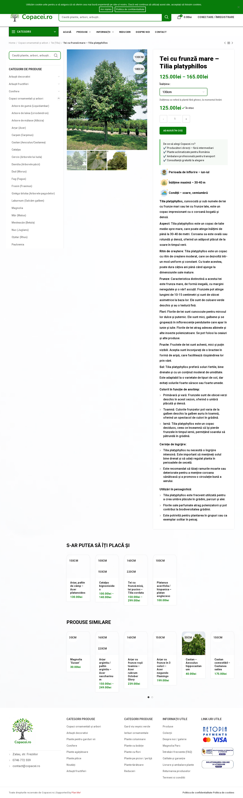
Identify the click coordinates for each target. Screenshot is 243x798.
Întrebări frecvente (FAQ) (177, 751)
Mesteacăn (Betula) (23, 222)
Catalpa (16, 149)
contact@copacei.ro (26, 766)
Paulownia (18, 244)
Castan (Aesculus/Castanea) (29, 142)
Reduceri (125, 32)
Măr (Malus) (19, 215)
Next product (232, 43)
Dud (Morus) (19, 171)
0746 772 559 (22, 760)
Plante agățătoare (77, 751)
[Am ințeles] (238, 7)
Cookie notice (209, 4)
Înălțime (164, 84)
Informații (105, 31)
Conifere (14, 91)
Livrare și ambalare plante (178, 764)
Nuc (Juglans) (20, 229)
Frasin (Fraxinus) (22, 186)
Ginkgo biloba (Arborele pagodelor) (33, 193)
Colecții (167, 732)
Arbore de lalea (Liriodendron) (30, 113)
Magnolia (17, 208)
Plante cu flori (132, 751)
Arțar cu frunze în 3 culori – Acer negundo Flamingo (163, 668)
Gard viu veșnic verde (137, 726)
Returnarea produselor (176, 771)
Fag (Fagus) (19, 178)
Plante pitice (74, 758)
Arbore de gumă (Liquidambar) (30, 105)
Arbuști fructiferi (19, 84)
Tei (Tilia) (55, 42)
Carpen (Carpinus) (23, 135)
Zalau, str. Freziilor (25, 754)
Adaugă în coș (173, 130)
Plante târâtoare (134, 764)
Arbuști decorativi (19, 76)
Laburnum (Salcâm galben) (28, 200)
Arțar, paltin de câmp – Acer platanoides (77, 587)
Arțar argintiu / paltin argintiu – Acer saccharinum (106, 669)
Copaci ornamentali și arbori (33, 42)
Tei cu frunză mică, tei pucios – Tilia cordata (136, 587)
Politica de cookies (223, 792)
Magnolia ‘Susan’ (76, 661)
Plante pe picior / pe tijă (138, 758)
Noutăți (71, 764)
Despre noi (143, 32)
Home (12, 42)
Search (166, 17)
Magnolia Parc (171, 745)
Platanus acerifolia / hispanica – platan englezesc (164, 589)
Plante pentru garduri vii (81, 739)
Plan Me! (76, 792)
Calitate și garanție (174, 758)
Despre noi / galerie (174, 739)
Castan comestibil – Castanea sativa (222, 664)
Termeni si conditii (174, 777)
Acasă (67, 32)
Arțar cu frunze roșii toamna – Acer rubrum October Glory (135, 669)
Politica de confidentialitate (198, 792)
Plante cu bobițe (134, 745)
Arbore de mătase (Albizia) (28, 120)
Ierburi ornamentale (136, 732)
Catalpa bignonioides (107, 586)
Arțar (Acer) (19, 127)
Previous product (225, 43)
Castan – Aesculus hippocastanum (194, 664)
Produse (83, 31)
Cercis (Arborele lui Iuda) (27, 157)
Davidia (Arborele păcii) (26, 164)
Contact (160, 32)
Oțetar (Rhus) (20, 237)
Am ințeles (106, 9)
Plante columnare (135, 739)
